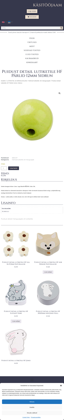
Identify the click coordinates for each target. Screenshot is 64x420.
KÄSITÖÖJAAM (47, 5)
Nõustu (32, 402)
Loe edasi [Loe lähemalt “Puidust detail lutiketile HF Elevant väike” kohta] (16, 321)
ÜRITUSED (32, 42)
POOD (32, 38)
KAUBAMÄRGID (32, 58)
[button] (61, 386)
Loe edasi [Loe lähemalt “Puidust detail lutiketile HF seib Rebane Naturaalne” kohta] (48, 272)
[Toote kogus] (4, 168)
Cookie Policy (26, 417)
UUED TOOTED (32, 54)
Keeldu (32, 407)
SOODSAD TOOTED (32, 50)
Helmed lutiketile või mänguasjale (39, 81)
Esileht (3, 81)
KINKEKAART (32, 62)
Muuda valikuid (32, 413)
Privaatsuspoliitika (35, 417)
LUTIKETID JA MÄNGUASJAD (17, 81)
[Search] (61, 27)
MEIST (32, 46)
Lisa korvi (13, 168)
